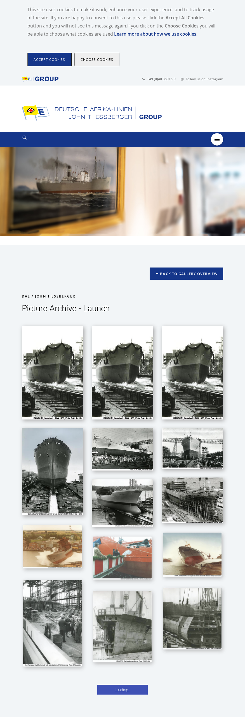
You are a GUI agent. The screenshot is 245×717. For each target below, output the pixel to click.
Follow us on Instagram (202, 79)
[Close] (49, 59)
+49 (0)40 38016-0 (159, 79)
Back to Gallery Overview (186, 273)
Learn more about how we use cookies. (155, 34)
